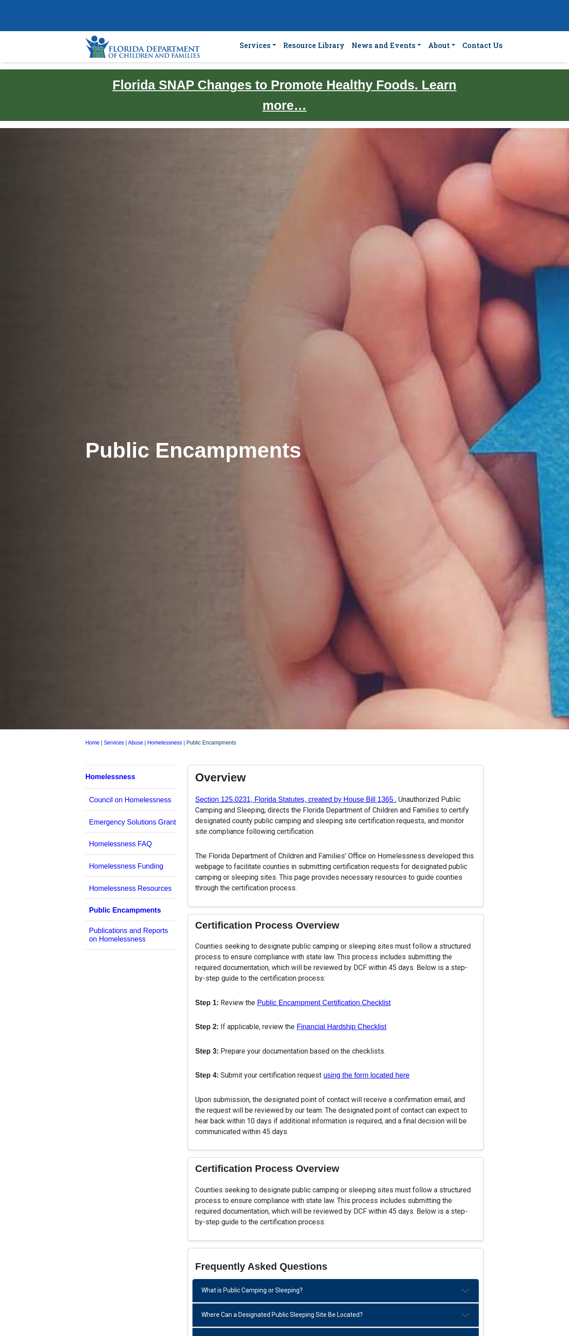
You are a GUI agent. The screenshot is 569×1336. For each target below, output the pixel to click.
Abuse (135, 743)
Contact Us (482, 45)
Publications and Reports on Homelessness (128, 935)
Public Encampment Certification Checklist (324, 1002)
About (439, 45)
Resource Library (314, 45)
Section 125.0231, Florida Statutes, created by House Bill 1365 (295, 799)
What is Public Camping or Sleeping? (252, 1290)
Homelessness (165, 743)
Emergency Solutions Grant (132, 822)
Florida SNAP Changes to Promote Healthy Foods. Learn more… (284, 95)
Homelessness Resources (130, 888)
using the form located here (366, 1075)
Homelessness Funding (126, 866)
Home (92, 743)
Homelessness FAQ (120, 844)
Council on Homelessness (130, 800)
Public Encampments (125, 910)
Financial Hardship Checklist (341, 1026)
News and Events (384, 45)
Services (255, 45)
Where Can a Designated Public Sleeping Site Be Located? (282, 1314)
